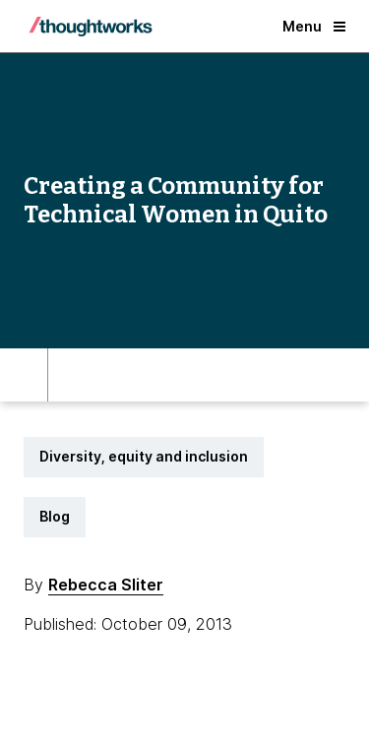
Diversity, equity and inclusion (143, 456)
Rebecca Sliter (105, 584)
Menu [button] (313, 26)
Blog (54, 516)
